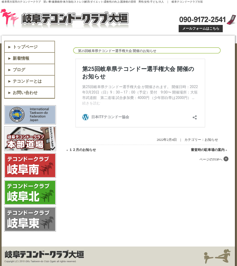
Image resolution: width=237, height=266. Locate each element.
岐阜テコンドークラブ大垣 (65, 19)
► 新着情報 (18, 58)
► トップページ (23, 47)
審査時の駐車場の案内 (208, 150)
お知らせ (211, 140)
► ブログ (16, 70)
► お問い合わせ (23, 92)
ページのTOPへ (210, 159)
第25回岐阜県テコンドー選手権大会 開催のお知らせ (117, 51)
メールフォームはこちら (200, 28)
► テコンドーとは (25, 81)
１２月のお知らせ (82, 150)
